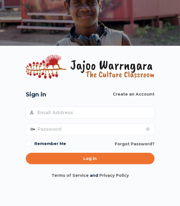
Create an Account (134, 94)
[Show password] (149, 129)
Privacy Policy (114, 175)
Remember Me (50, 143)
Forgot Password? (135, 143)
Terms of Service (70, 175)
